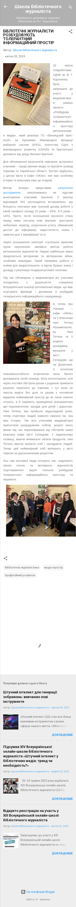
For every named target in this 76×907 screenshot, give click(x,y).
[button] (70, 32)
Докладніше (62, 735)
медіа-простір (53, 567)
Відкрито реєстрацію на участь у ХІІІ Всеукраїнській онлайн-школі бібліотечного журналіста (31, 815)
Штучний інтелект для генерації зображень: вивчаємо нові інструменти (30, 697)
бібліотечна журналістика (22, 567)
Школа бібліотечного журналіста (38, 9)
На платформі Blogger (38, 892)
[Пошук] (70, 8)
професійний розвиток (20, 575)
